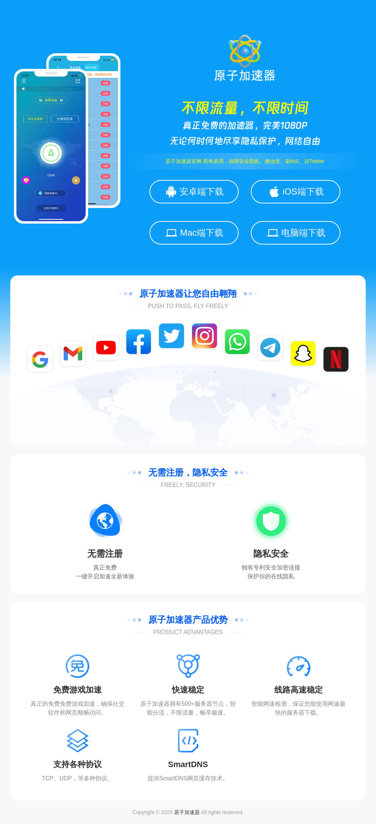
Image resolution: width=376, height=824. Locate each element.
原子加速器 (187, 812)
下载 (310, 712)
